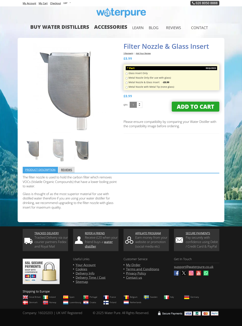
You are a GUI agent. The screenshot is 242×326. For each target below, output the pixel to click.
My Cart (43, 3)
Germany (191, 297)
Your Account (86, 265)
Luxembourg (72, 302)
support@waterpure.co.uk (193, 267)
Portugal (90, 297)
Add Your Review (143, 53)
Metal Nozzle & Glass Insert (149, 82)
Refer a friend (95, 233)
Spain (68, 297)
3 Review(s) (128, 53)
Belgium (130, 297)
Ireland (49, 297)
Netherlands (132, 302)
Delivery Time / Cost (91, 277)
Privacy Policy (136, 273)
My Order (133, 265)
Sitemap (82, 282)
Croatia (89, 302)
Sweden (150, 297)
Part (130, 68)
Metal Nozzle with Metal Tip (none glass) (151, 86)
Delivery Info (85, 273)
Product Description (40, 170)
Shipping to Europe (36, 291)
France (109, 297)
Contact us (134, 277)
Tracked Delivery (46, 233)
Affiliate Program (148, 233)
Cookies (81, 269)
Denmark (30, 302)
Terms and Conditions (142, 269)
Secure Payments (198, 233)
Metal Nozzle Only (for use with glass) (150, 77)
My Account (29, 3)
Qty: (126, 105)
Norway (49, 302)
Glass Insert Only (138, 73)
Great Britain (32, 297)
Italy (169, 297)
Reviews (66, 170)
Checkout (55, 3)
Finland (109, 302)
